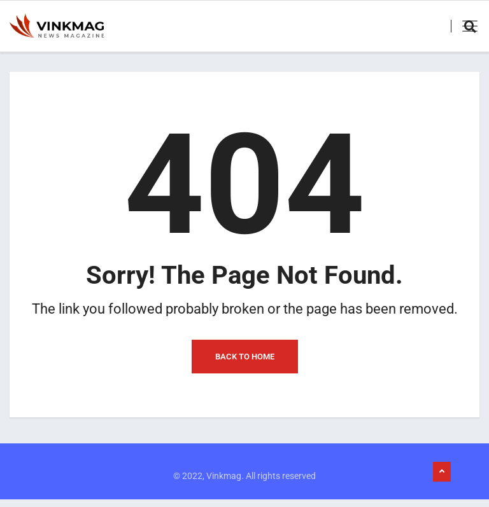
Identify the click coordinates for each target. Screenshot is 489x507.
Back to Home (244, 363)
